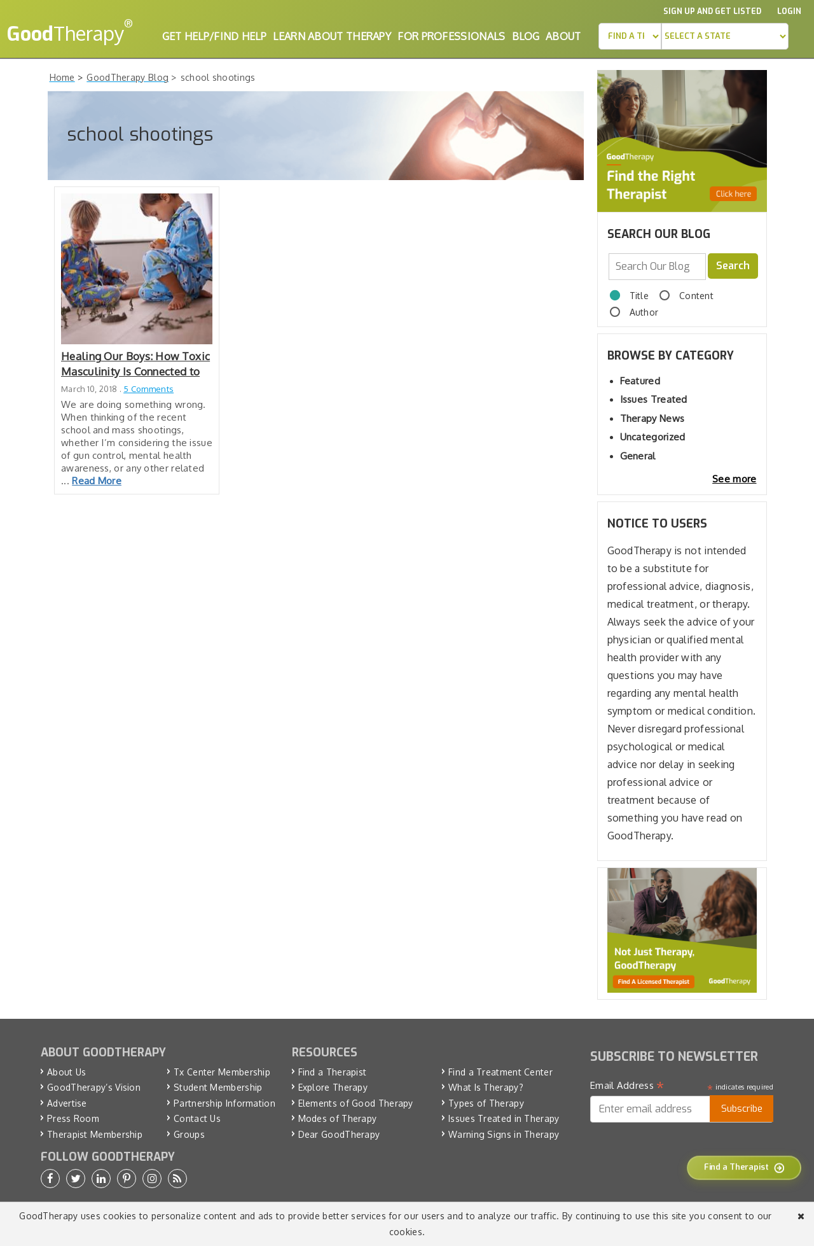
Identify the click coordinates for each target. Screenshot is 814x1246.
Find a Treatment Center (500, 1072)
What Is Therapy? (485, 1087)
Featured (640, 381)
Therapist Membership (94, 1134)
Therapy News (652, 418)
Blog (525, 36)
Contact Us (197, 1118)
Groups (189, 1134)
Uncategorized (653, 437)
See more (734, 479)
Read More (96, 481)
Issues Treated (653, 399)
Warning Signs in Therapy (503, 1134)
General (638, 456)
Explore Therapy (333, 1087)
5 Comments (148, 389)
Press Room (73, 1118)
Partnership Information (224, 1103)
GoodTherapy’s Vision (94, 1087)
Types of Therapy (486, 1103)
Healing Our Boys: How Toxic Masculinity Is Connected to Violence (135, 364)
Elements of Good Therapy (355, 1103)
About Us (66, 1072)
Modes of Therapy (337, 1118)
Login (789, 11)
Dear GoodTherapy (339, 1134)
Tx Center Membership (222, 1072)
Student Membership (218, 1087)
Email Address (627, 1085)
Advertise (67, 1103)
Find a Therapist (332, 1072)
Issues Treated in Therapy (504, 1118)
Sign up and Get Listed (712, 11)
